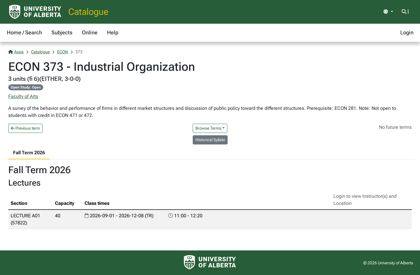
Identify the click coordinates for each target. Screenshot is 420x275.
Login (406, 32)
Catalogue (88, 12)
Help (112, 32)
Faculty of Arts (23, 96)
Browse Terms (208, 128)
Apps (16, 51)
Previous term (25, 128)
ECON (62, 51)
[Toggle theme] (388, 11)
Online (90, 32)
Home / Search (24, 32)
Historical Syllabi (210, 139)
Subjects (61, 32)
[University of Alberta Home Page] (35, 12)
